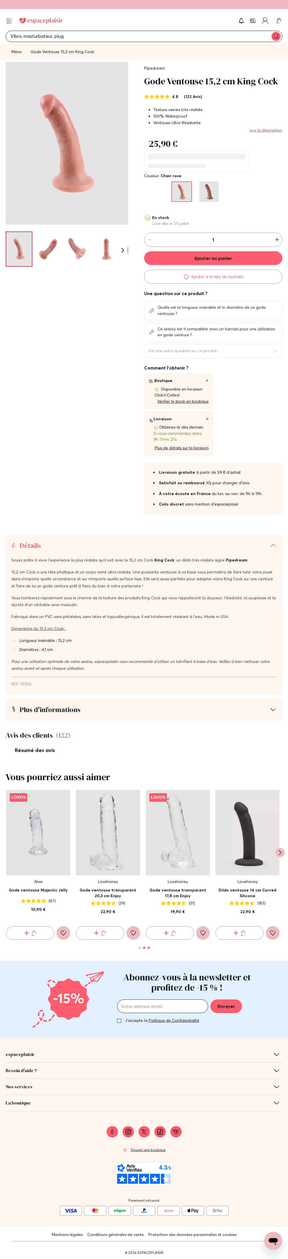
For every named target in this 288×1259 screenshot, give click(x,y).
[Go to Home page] (41, 21)
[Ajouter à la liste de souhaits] (213, 277)
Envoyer (226, 1006)
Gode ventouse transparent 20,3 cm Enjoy (108, 893)
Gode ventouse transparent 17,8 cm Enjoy (178, 893)
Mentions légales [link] (67, 1234)
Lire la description (266, 130)
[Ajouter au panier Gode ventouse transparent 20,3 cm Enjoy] (100, 933)
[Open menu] (9, 21)
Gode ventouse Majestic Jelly (38, 890)
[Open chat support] (273, 1241)
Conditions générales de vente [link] (115, 1234)
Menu (16, 51)
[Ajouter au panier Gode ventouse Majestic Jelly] (30, 933)
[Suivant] (122, 250)
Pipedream (154, 68)
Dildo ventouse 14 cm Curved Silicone (247, 893)
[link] (253, 20)
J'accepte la (162, 1020)
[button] (241, 20)
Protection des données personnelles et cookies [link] (192, 1234)
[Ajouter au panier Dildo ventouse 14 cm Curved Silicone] (240, 933)
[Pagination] (19, 248)
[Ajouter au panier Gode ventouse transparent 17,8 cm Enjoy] (170, 933)
